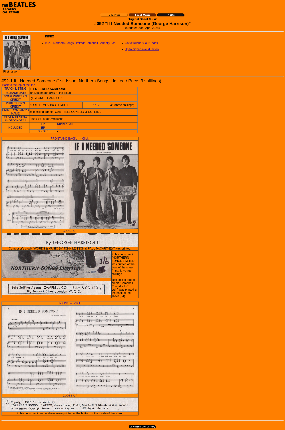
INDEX (49, 36)
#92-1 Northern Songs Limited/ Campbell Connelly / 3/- (80, 43)
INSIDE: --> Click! (70, 303)
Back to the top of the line (18, 85)
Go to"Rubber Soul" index (141, 43)
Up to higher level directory (142, 49)
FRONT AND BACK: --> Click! (70, 138)
